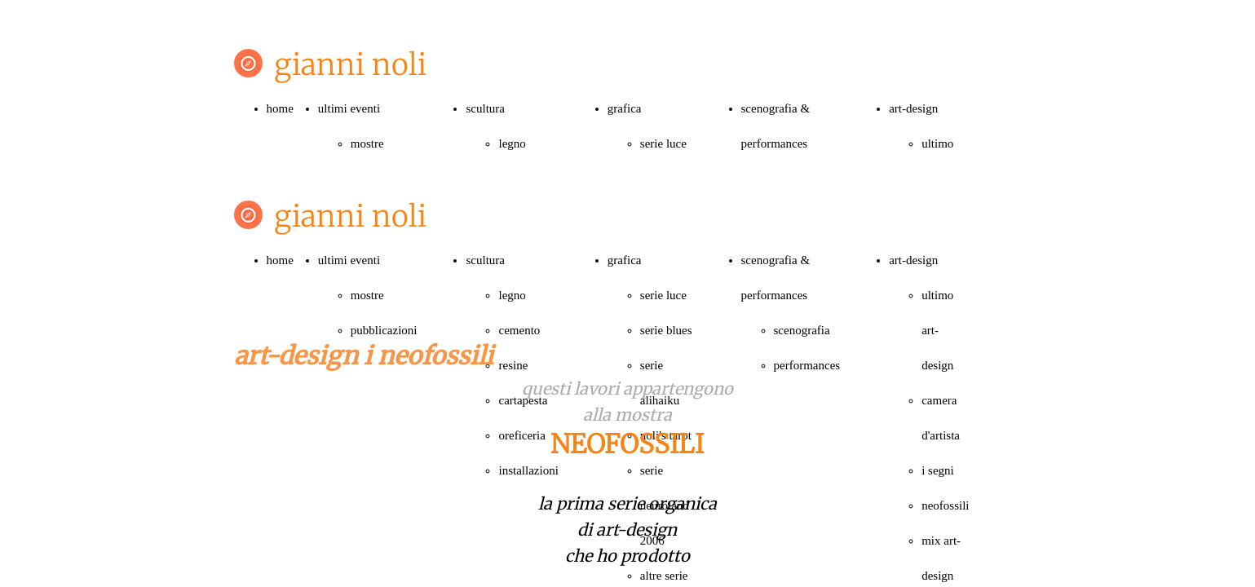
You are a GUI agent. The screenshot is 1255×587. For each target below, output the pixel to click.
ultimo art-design (937, 330)
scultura (485, 108)
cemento (519, 330)
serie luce (663, 143)
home (280, 108)
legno (511, 143)
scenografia (802, 330)
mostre (367, 143)
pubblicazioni (384, 330)
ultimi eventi (349, 108)
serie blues (666, 330)
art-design (913, 108)
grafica (625, 108)
